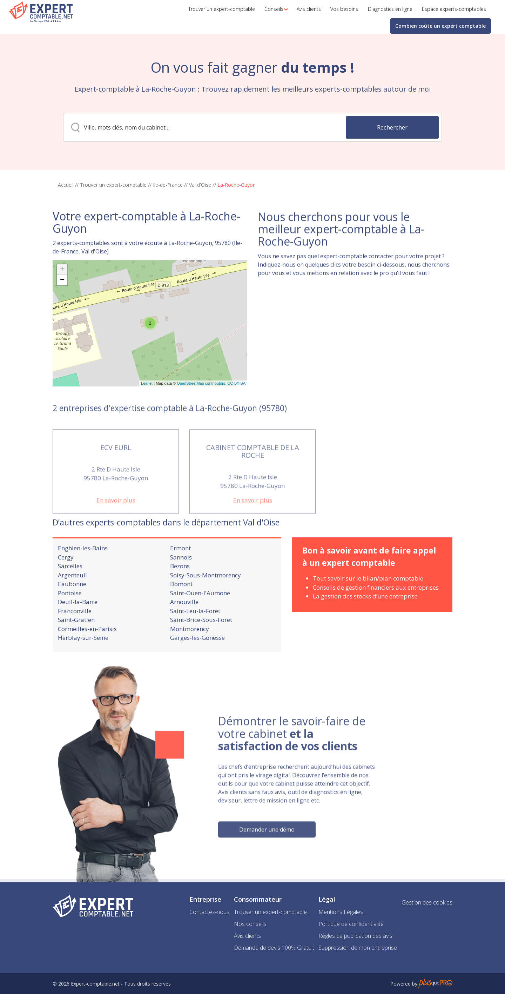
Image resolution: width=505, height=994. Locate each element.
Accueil (66, 184)
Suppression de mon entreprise (357, 948)
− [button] (62, 313)
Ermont (180, 568)
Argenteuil (72, 594)
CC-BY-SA (236, 417)
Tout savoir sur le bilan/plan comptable (368, 598)
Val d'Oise (200, 184)
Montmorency (189, 648)
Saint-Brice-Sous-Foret (201, 639)
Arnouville (184, 621)
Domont (181, 603)
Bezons (180, 586)
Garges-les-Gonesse (197, 657)
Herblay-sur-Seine (83, 657)
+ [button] (62, 303)
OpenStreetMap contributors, (202, 417)
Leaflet (147, 417)
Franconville (75, 630)
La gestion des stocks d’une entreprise (365, 616)
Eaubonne (72, 603)
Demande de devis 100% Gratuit (274, 948)
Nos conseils (250, 924)
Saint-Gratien (76, 639)
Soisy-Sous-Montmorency (205, 594)
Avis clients (247, 936)
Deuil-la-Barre (77, 621)
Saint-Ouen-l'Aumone (200, 612)
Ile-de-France (168, 184)
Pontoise (70, 612)
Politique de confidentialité (351, 924)
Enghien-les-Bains (83, 568)
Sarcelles (70, 586)
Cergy (66, 576)
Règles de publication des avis (355, 936)
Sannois (181, 576)
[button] (274, 9)
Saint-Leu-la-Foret (195, 630)
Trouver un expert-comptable (113, 184)
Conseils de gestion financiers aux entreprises (376, 607)
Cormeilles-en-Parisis (87, 648)
